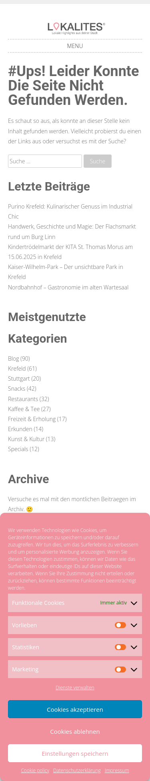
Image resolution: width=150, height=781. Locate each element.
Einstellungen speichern (75, 753)
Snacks (16, 388)
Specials (18, 449)
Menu (75, 46)
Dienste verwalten (75, 687)
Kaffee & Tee (24, 409)
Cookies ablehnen (75, 731)
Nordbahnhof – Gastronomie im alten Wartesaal (68, 287)
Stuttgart (19, 378)
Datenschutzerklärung (77, 770)
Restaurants (23, 399)
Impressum (117, 770)
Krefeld (17, 368)
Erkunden (20, 429)
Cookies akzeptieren (75, 709)
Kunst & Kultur (26, 439)
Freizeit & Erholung (32, 419)
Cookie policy (35, 770)
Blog (13, 358)
